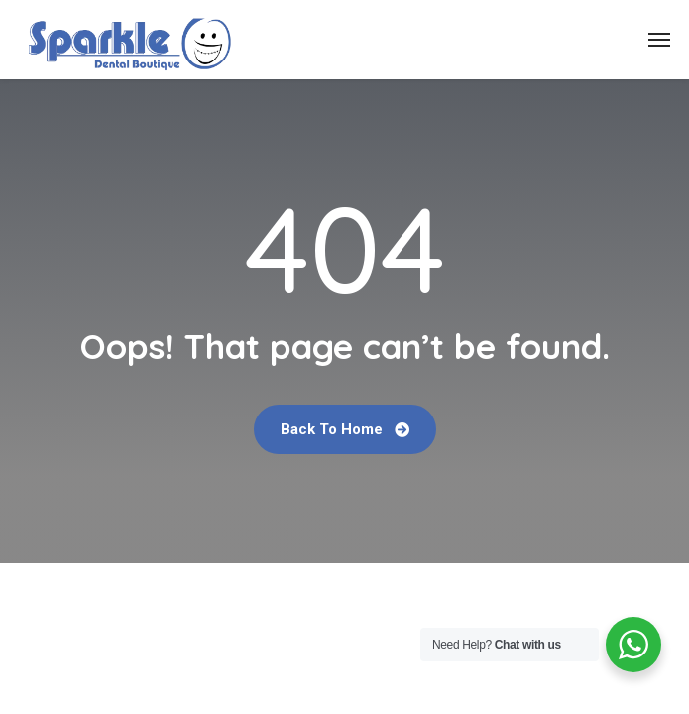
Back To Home (345, 429)
